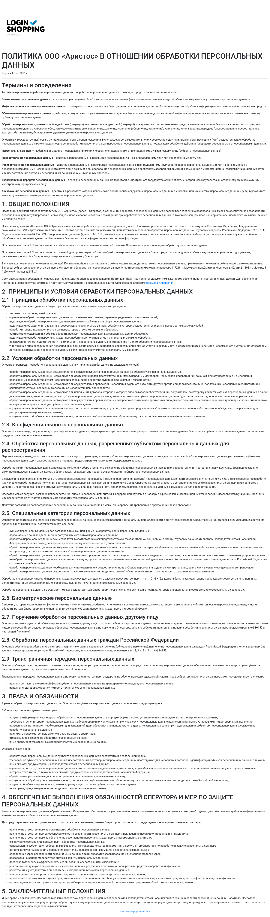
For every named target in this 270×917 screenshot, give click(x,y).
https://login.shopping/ (159, 283)
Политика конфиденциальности (135, 911)
